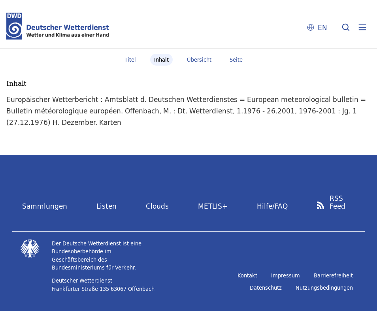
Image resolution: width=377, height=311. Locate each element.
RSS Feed (337, 202)
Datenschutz (266, 287)
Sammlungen (44, 206)
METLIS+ (213, 206)
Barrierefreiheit (333, 275)
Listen (106, 206)
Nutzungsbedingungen (324, 287)
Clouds (157, 206)
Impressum (285, 275)
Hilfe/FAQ (272, 206)
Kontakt (247, 275)
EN (322, 27)
